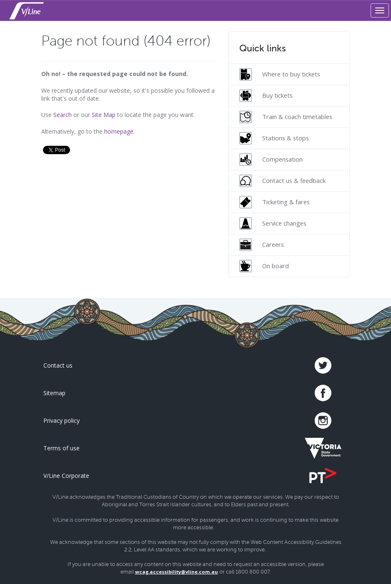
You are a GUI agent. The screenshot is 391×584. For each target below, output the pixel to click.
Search (62, 115)
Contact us (58, 365)
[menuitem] (289, 74)
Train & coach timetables (285, 117)
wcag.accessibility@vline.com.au (176, 572)
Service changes (272, 223)
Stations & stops (274, 138)
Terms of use (61, 448)
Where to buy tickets (279, 74)
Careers (261, 245)
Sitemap (54, 393)
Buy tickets (266, 95)
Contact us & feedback (282, 181)
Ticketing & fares (274, 202)
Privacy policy (61, 420)
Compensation (271, 159)
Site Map (103, 115)
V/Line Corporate (66, 476)
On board (264, 266)
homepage (118, 131)
